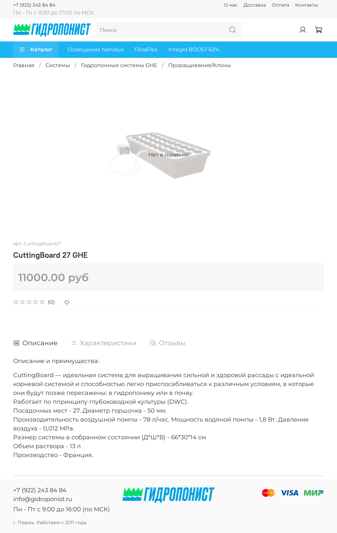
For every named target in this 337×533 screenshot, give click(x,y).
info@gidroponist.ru (42, 499)
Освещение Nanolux (95, 49)
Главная (24, 65)
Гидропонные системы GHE (119, 65)
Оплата (280, 5)
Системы (57, 65)
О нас (231, 5)
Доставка (255, 5)
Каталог (36, 49)
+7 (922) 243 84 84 (34, 5)
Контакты (306, 5)
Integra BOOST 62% (193, 49)
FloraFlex (146, 49)
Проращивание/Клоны (199, 65)
